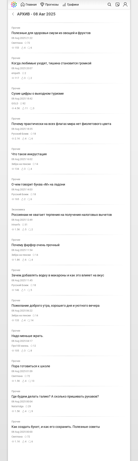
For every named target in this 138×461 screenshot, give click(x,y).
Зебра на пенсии (21, 164)
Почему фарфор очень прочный (35, 245)
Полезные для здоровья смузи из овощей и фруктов (51, 33)
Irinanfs (16, 224)
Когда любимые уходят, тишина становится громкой (51, 63)
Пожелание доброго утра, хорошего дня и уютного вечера (56, 305)
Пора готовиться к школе (31, 366)
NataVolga (18, 406)
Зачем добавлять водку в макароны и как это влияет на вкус (58, 275)
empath (16, 73)
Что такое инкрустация (29, 154)
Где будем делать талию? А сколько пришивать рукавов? (55, 396)
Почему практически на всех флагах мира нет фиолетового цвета (61, 124)
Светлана (17, 42)
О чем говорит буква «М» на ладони (38, 184)
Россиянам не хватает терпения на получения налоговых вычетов (62, 215)
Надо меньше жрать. (27, 336)
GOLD (15, 103)
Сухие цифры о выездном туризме (38, 93)
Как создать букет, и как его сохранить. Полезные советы (56, 427)
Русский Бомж (20, 133)
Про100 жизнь (20, 345)
